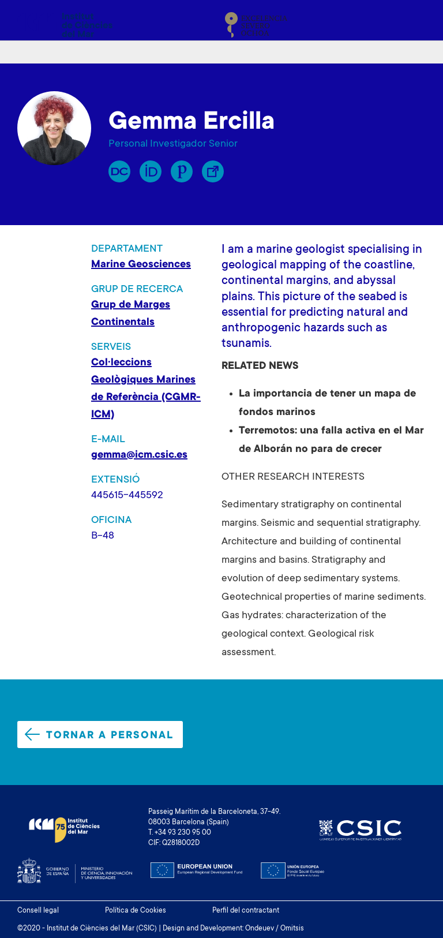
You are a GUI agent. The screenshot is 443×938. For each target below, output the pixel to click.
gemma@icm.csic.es (139, 455)
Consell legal (38, 911)
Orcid (151, 171)
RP (119, 171)
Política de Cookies (135, 911)
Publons (182, 171)
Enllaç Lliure (213, 171)
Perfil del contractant (245, 911)
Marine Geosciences (141, 265)
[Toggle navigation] (412, 24)
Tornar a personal (99, 735)
